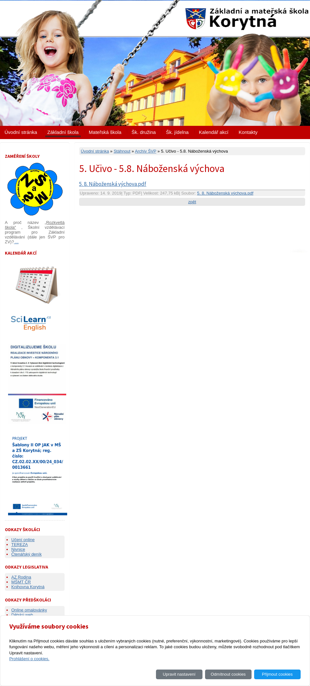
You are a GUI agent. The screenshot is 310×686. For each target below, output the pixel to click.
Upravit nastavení (179, 674)
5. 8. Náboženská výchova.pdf (112, 183)
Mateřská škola (105, 132)
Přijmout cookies (277, 674)
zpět (192, 201)
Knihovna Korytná (28, 586)
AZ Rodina (21, 577)
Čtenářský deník (26, 554)
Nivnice (18, 549)
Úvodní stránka (21, 132)
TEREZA (19, 544)
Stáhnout (122, 151)
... (16, 241)
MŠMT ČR (21, 582)
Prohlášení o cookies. (29, 658)
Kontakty (248, 132)
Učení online (23, 539)
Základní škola (63, 132)
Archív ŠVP (145, 151)
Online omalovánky (29, 610)
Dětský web (22, 614)
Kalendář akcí (214, 132)
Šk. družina (143, 132)
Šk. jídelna (177, 132)
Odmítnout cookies (228, 674)
